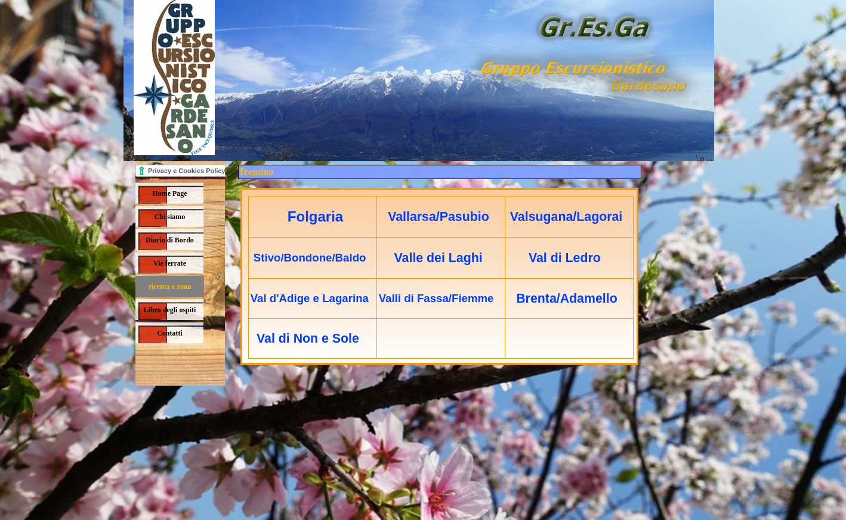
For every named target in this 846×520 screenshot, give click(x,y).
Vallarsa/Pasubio (438, 217)
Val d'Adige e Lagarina (310, 298)
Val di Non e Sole (308, 338)
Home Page (169, 193)
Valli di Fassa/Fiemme (436, 298)
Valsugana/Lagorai (566, 217)
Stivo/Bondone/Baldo (310, 257)
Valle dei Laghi (438, 258)
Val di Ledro (565, 258)
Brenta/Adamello (566, 298)
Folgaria (315, 216)
